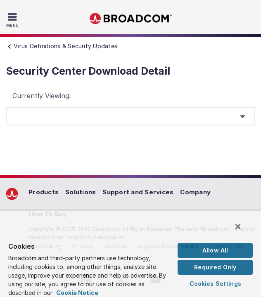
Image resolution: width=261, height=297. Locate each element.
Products (43, 192)
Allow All (215, 250)
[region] (130, 255)
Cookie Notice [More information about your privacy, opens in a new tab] (77, 292)
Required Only (215, 267)
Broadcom (130, 19)
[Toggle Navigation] (13, 19)
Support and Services (137, 192)
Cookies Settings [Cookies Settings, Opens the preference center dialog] (215, 283)
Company (195, 192)
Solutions (80, 192)
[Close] (244, 230)
